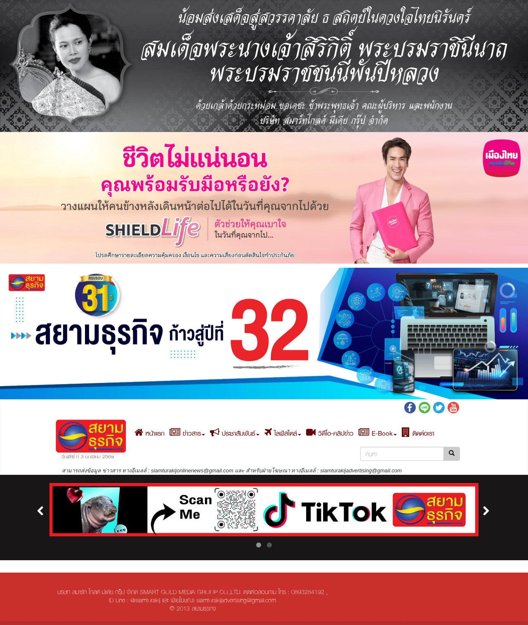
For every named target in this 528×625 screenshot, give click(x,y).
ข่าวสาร (187, 433)
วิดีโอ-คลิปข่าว (330, 433)
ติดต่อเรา (418, 433)
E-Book (377, 433)
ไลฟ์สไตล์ (282, 433)
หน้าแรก (149, 433)
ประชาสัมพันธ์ (234, 433)
